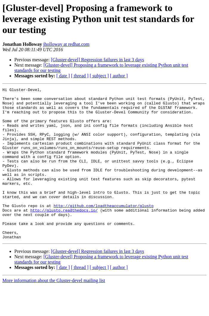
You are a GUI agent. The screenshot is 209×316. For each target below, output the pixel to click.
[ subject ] (99, 75)
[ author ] (119, 75)
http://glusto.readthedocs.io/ (64, 235)
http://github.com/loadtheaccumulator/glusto (104, 229)
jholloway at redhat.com (66, 44)
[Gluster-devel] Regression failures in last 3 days (97, 59)
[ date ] (63, 75)
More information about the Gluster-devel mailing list (53, 310)
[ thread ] (80, 75)
